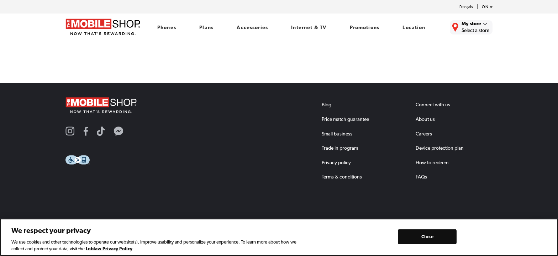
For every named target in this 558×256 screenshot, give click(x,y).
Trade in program (340, 148)
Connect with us (433, 104)
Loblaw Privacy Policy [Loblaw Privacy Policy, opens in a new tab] (109, 248)
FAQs (421, 177)
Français (466, 7)
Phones (166, 27)
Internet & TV (308, 27)
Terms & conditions (342, 177)
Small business (337, 134)
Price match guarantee (345, 119)
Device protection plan (440, 148)
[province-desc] (485, 7)
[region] (279, 237)
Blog (326, 104)
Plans (206, 27)
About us (425, 119)
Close (427, 236)
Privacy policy (336, 162)
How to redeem (432, 162)
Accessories (252, 27)
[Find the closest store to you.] (471, 27)
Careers (424, 134)
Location (413, 27)
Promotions (364, 27)
